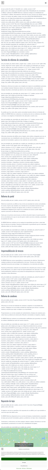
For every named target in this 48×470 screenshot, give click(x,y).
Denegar (24, 462)
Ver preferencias (24, 465)
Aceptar (24, 459)
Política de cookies (18, 468)
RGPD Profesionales (29, 468)
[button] (46, 3)
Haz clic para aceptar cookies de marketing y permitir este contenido (24, 445)
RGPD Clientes (24, 468)
